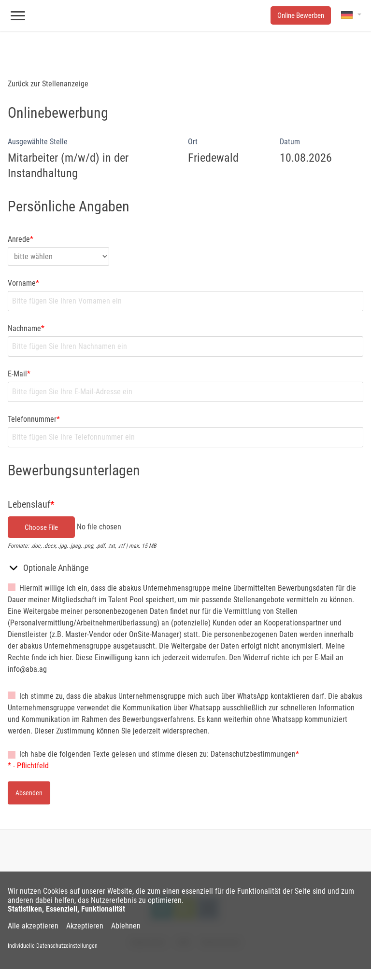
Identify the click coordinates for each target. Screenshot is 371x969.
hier (65, 657)
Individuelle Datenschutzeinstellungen (53, 945)
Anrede (20, 239)
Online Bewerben (300, 15)
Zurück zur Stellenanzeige (48, 83)
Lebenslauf (31, 504)
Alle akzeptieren (33, 926)
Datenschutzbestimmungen (253, 754)
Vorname (23, 283)
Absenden (29, 793)
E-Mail (19, 373)
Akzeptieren (84, 926)
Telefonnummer (34, 419)
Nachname (26, 328)
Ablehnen (126, 926)
